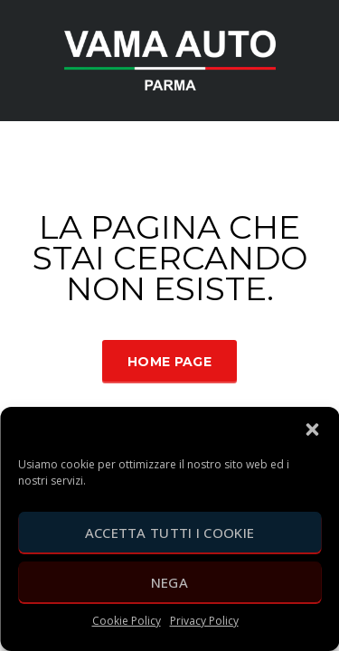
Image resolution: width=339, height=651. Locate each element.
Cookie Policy (126, 620)
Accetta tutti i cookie (170, 533)
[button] (312, 429)
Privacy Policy (204, 620)
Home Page (169, 362)
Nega (169, 582)
